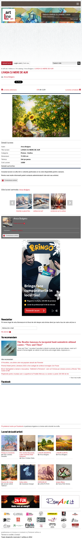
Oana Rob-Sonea (64, 484)
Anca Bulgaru (28, 69)
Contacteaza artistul (9, 180)
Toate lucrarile (19, 223)
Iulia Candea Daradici (6, 455)
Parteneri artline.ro (34, 532)
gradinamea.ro (6, 532)
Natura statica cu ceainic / (54, 14)
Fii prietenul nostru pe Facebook (12, 426)
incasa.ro (15, 532)
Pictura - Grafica (17, 230)
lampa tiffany (60, 482)
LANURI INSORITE (44, 453)
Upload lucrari (7, 63)
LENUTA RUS (44, 484)
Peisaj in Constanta (7, 453)
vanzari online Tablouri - (7, 485)
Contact (17, 535)
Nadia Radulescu (48, 16)
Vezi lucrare (74, 19)
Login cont (18, 63)
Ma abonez (6, 332)
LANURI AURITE (62, 453)
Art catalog (19, 69)
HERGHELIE (42, 482)
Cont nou (26, 63)
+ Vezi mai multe (75, 378)
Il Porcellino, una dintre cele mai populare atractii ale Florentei (22, 362)
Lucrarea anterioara (9, 90)
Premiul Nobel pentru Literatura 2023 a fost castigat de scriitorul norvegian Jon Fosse (30, 366)
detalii (68, 14)
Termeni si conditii (7, 535)
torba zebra (23, 482)
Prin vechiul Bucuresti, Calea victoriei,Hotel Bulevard (27, 454)
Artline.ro (11, 69)
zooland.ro (23, 532)
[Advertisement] (41, 42)
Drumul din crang (7, 482)
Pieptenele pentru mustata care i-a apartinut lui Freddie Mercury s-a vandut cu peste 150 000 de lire (35, 374)
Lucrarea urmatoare (73, 90)
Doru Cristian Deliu (28, 458)
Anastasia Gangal (28, 484)
